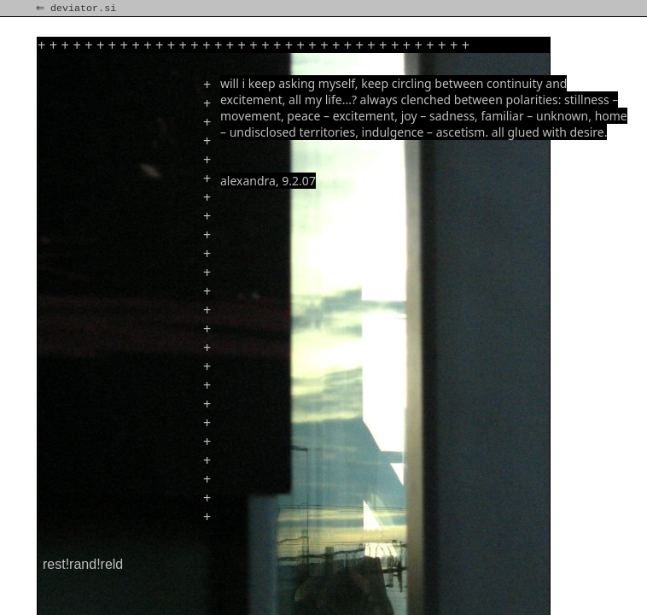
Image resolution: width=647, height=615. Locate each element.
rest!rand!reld (83, 564)
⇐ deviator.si (77, 8)
